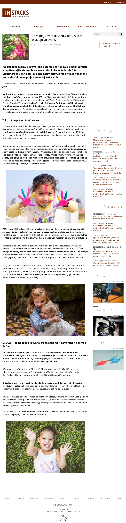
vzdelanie (21, 498)
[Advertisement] (82, 14)
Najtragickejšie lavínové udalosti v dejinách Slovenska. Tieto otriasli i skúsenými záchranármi (106, 182)
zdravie (7, 498)
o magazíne (107, 2)
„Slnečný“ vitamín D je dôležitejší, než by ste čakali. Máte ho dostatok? (107, 264)
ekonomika (63, 26)
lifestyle (38, 26)
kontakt (120, 2)
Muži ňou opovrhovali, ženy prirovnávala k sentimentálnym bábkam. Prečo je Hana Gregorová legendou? (107, 143)
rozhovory (14, 26)
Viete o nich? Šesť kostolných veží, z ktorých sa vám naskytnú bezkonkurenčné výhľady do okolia (107, 170)
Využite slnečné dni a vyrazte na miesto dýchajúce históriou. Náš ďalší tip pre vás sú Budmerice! (106, 240)
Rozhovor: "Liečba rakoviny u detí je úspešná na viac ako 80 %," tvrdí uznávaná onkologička (107, 253)
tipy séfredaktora (35, 498)
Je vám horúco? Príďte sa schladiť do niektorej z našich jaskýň (107, 217)
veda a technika (87, 26)
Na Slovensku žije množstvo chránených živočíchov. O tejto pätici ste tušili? (107, 194)
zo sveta (111, 26)
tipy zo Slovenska (49, 498)
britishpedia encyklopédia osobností (63, 512)
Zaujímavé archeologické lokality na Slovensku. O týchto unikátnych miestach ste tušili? (107, 158)
